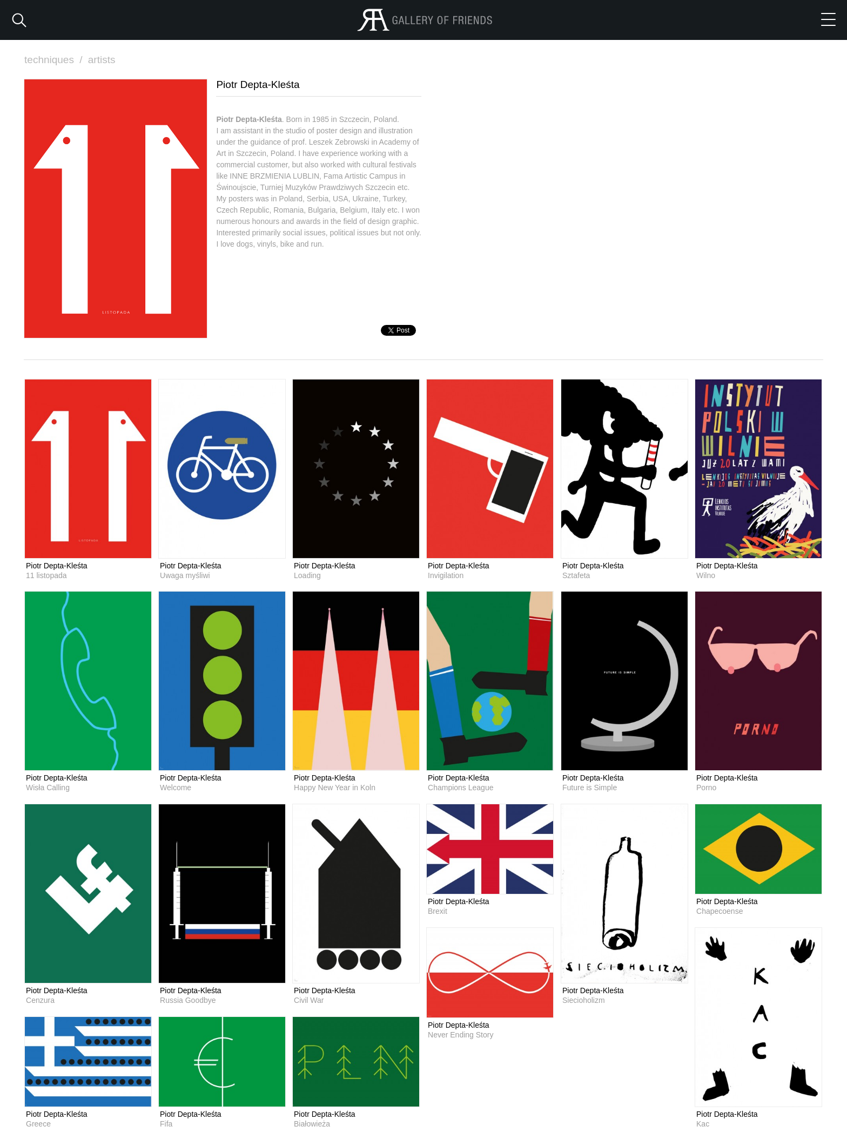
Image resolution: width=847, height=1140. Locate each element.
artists (102, 59)
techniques (54, 59)
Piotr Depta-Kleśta (57, 565)
